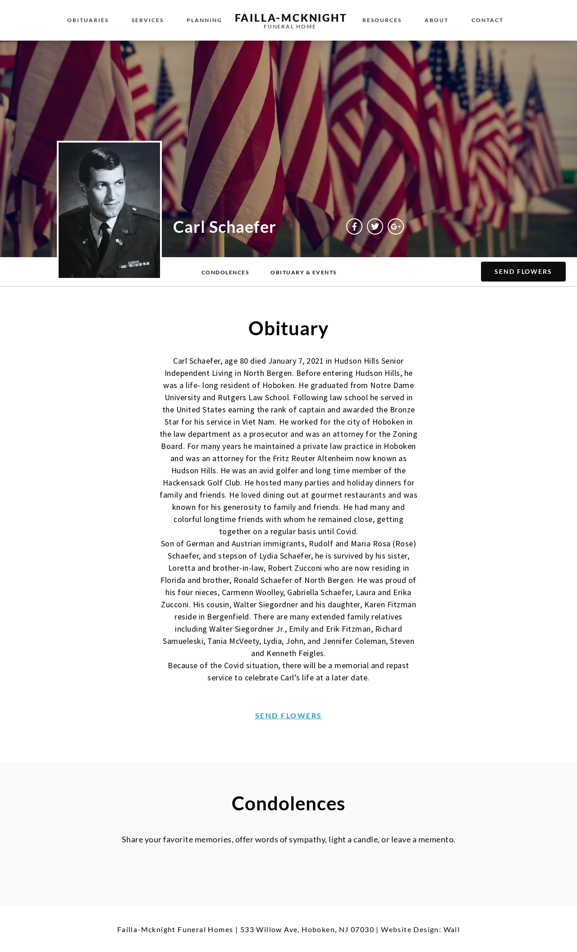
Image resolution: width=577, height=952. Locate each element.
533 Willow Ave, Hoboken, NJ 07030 (307, 929)
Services (148, 20)
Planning (204, 20)
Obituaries (88, 20)
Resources (382, 20)
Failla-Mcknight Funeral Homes (175, 929)
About (437, 20)
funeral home (290, 26)
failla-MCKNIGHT (291, 17)
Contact (488, 20)
